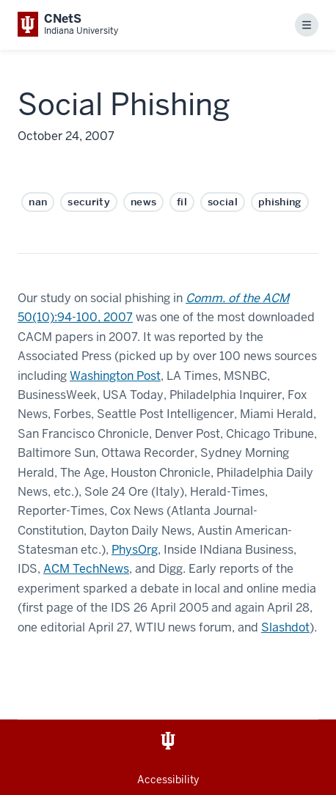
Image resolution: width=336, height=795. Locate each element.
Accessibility (168, 779)
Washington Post (115, 376)
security (88, 201)
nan (38, 201)
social (223, 201)
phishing (280, 201)
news (143, 201)
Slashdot (285, 627)
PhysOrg (135, 549)
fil (182, 201)
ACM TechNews (86, 568)
